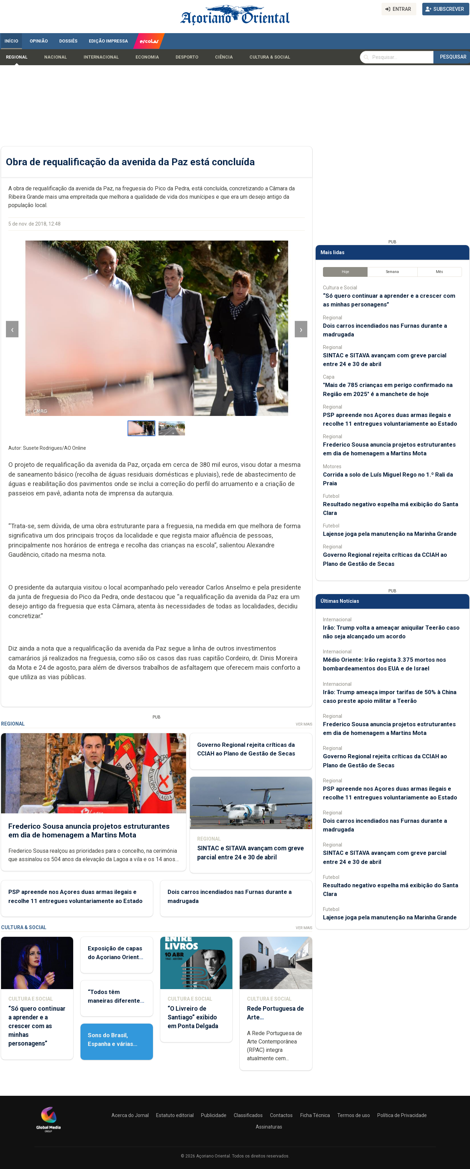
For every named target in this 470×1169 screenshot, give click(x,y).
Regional (17, 57)
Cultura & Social (269, 57)
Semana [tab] (392, 272)
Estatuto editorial (175, 1115)
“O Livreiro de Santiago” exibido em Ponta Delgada (192, 1017)
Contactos (281, 1115)
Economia (147, 57)
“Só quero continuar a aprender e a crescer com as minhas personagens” (37, 1026)
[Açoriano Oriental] (48, 1133)
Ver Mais (303, 724)
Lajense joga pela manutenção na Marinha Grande (390, 533)
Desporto (187, 57)
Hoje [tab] (345, 272)
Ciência (224, 57)
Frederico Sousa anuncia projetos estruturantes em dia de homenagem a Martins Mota (89, 830)
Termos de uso (353, 1115)
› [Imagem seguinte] (300, 329)
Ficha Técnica (315, 1115)
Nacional (55, 57)
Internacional (101, 57)
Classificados (248, 1115)
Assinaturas (269, 1127)
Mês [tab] (439, 272)
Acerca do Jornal (130, 1115)
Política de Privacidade (402, 1115)
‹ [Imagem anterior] (12, 329)
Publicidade (213, 1115)
